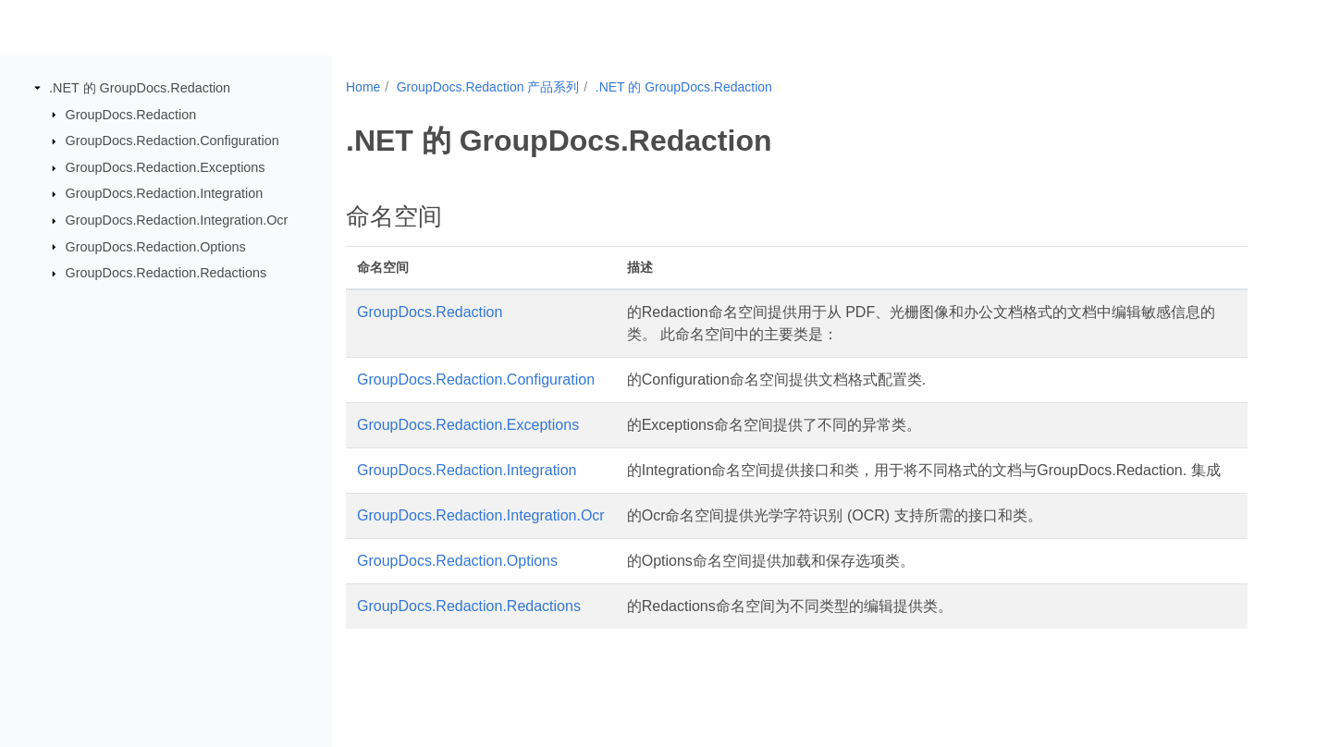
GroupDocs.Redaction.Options (156, 246)
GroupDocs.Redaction (131, 113)
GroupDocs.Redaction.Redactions (166, 272)
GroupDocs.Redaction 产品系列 (488, 87)
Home (363, 87)
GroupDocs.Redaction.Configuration (172, 140)
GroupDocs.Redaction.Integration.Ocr (177, 220)
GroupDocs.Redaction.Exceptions (165, 167)
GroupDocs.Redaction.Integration (165, 193)
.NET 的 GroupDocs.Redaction (139, 87)
